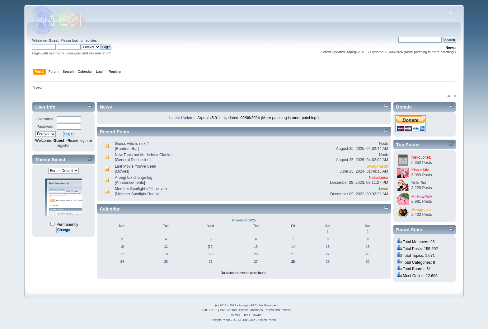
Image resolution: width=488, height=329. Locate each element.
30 (367, 261)
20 (256, 254)
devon (383, 189)
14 (293, 246)
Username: (44, 119)
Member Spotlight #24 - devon (141, 189)
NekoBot (418, 183)
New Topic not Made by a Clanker (144, 155)
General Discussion (132, 160)
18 (166, 254)
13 (256, 246)
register (90, 40)
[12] (211, 246)
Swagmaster (377, 166)
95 (432, 242)
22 (328, 254)
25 (166, 261)
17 (122, 254)
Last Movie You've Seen (135, 166)
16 (367, 246)
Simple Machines (251, 310)
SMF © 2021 (228, 310)
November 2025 (244, 220)
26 (211, 261)
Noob (383, 143)
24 (122, 261)
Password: (45, 126)
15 (328, 246)
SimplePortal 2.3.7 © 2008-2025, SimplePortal (244, 320)
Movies (122, 171)
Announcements (130, 182)
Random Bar (127, 148)
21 (293, 254)
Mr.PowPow (421, 196)
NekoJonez (378, 177)
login (76, 40)
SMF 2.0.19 (209, 310)
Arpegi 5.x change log (133, 177)
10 (122, 246)
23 (367, 254)
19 (211, 254)
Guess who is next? (132, 143)
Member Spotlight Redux (137, 194)
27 (256, 261)
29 (328, 261)
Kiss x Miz (420, 170)
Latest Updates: (333, 52)
